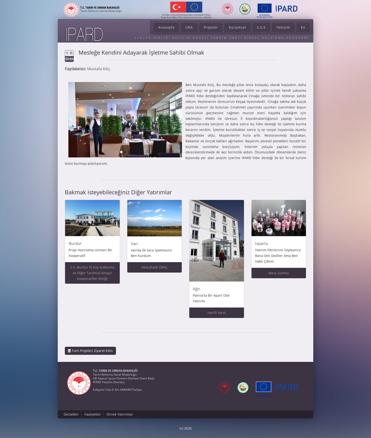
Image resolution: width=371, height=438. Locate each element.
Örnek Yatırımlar (120, 414)
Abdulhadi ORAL (154, 267)
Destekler (71, 414)
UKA (189, 27)
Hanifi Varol (217, 312)
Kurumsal (237, 27)
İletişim (283, 27)
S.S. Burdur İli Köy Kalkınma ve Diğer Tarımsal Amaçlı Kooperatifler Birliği (92, 273)
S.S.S (261, 27)
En (303, 27)
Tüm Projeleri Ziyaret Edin (90, 350)
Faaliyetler (92, 414)
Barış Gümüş (279, 273)
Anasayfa (166, 27)
